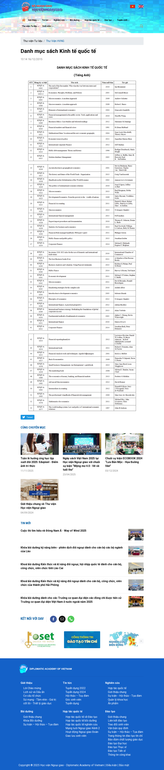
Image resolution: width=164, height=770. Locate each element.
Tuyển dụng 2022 (76, 688)
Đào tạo (110, 20)
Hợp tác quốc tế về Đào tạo (81, 716)
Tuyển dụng (72, 703)
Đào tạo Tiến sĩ (117, 750)
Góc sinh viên (73, 699)
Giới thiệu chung (117, 692)
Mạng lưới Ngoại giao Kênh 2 (83, 728)
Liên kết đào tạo (117, 720)
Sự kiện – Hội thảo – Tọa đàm (40, 724)
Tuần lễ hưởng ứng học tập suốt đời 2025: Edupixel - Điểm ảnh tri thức (39, 462)
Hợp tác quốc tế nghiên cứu (81, 724)
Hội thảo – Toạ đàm (77, 695)
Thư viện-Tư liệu (31, 26)
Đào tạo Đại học (117, 743)
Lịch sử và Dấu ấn (33, 692)
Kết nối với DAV (32, 619)
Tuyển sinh (123, 20)
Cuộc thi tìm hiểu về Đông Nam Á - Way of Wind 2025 (53, 530)
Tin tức (47, 20)
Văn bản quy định (118, 728)
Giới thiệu (34, 20)
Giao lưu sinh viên (76, 735)
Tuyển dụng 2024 (76, 692)
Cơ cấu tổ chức (32, 695)
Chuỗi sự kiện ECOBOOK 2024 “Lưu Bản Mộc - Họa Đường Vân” (123, 462)
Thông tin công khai (119, 754)
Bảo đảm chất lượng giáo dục (125, 739)
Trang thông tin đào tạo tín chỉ (125, 735)
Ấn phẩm (113, 703)
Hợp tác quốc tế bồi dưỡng (81, 720)
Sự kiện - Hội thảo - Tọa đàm (125, 695)
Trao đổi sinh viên (118, 724)
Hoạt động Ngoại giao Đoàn (82, 732)
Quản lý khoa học (118, 699)
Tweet (30, 417)
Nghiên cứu (61, 20)
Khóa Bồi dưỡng (32, 720)
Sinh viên (48, 26)
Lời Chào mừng (32, 688)
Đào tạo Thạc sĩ (117, 747)
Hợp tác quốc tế (93, 20)
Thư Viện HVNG (55, 41)
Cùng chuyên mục (33, 427)
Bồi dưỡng (76, 20)
